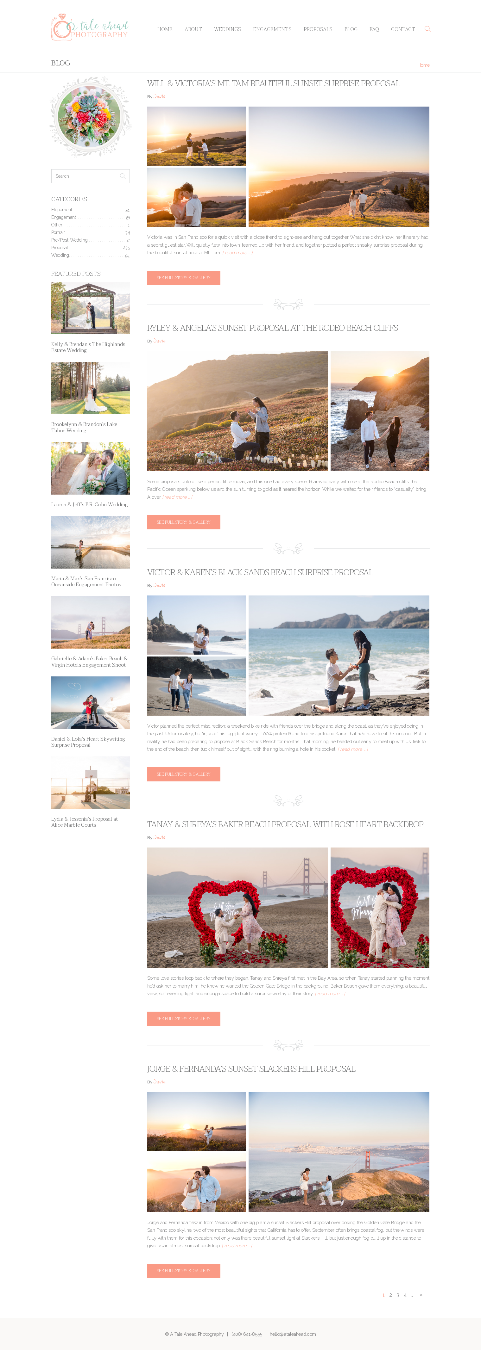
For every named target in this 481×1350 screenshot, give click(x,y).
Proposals (318, 29)
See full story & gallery (184, 277)
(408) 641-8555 (246, 1334)
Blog (351, 29)
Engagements (272, 29)
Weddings (227, 29)
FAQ (374, 29)
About (193, 29)
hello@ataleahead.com (293, 1334)
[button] (428, 29)
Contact (403, 29)
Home (165, 29)
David (159, 97)
